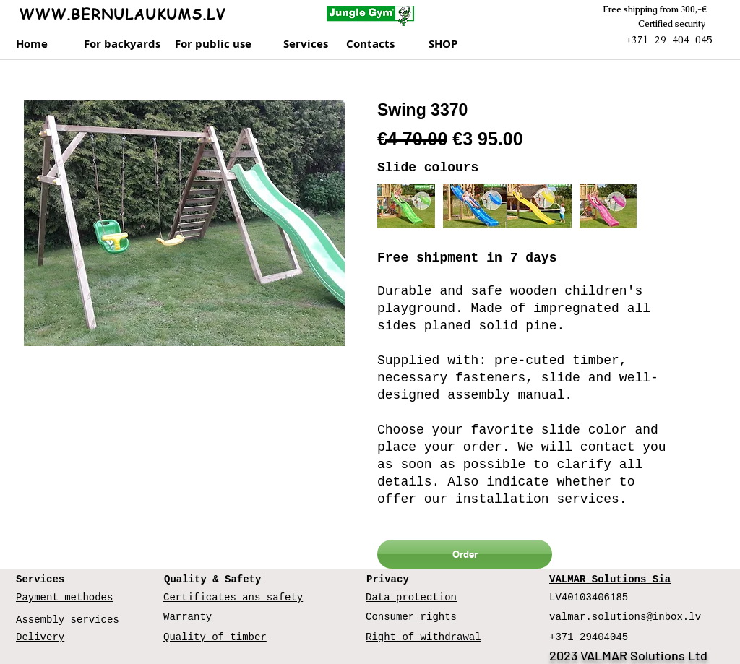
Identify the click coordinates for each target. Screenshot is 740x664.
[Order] (464, 554)
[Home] (38, 44)
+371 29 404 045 (669, 39)
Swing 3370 (422, 109)
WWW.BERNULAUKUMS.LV (122, 14)
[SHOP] (460, 44)
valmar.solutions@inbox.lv (625, 617)
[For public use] (217, 44)
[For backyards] (122, 44)
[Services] (310, 44)
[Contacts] (384, 44)
